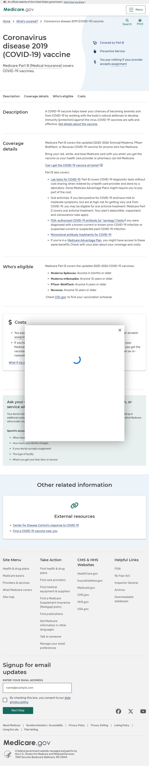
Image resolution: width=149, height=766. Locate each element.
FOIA (118, 568)
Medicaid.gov (86, 587)
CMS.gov (83, 595)
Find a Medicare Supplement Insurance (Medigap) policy (55, 603)
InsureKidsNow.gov (90, 580)
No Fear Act (122, 575)
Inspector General (126, 582)
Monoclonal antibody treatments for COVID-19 (81, 234)
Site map (8, 597)
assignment (119, 64)
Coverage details (36, 96)
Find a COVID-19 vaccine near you (35, 531)
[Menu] (135, 9)
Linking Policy (121, 725)
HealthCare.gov (87, 573)
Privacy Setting (99, 725)
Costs (82, 96)
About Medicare (11, 725)
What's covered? (27, 21)
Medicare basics (13, 575)
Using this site (11, 729)
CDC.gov (60, 297)
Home (6, 21)
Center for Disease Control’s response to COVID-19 (46, 525)
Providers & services (16, 582)
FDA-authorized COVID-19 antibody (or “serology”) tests (87, 220)
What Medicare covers (17, 590)
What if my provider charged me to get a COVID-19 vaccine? (50, 362)
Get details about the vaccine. (78, 124)
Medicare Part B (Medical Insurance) (32, 66)
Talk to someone (50, 636)
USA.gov (83, 609)
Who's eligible (63, 96)
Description (11, 96)
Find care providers (53, 580)
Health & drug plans (16, 568)
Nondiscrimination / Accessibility (44, 725)
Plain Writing (31, 729)
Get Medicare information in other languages (53, 625)
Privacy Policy (77, 725)
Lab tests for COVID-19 (65, 179)
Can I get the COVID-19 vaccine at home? (74, 165)
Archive (120, 590)
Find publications (51, 614)
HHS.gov (83, 602)
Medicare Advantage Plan (85, 240)
